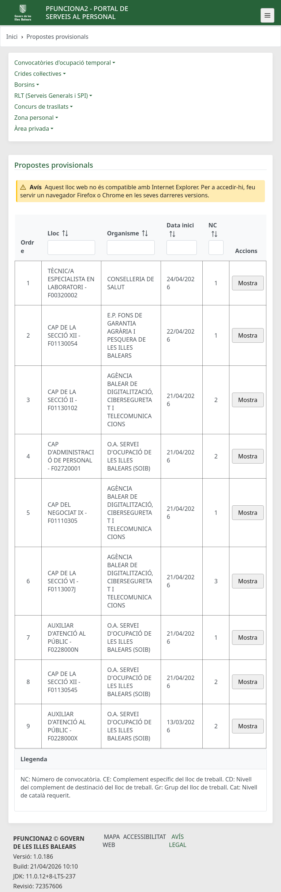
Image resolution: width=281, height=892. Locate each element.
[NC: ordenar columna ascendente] (216, 238)
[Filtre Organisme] (131, 247)
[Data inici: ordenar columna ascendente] (181, 238)
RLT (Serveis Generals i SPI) (51, 96)
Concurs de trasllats (41, 107)
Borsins (24, 85)
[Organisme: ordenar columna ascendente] (131, 238)
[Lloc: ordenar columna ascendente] (71, 238)
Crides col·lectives (37, 74)
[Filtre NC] (216, 247)
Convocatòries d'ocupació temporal (62, 63)
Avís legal (178, 841)
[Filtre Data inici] (181, 247)
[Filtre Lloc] (71, 247)
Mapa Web (111, 841)
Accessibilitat (144, 837)
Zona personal (34, 118)
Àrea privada (31, 128)
